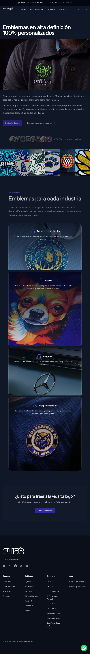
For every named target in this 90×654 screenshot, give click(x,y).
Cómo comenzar (36, 9)
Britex (49, 582)
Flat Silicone (29, 587)
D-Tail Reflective (53, 591)
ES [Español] (82, 9)
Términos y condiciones (78, 587)
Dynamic (28, 582)
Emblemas (22, 9)
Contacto (62, 9)
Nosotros (51, 9)
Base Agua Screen (54, 618)
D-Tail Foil (50, 587)
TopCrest (28, 601)
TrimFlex (28, 610)
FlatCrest (28, 591)
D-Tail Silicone (52, 604)
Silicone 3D (29, 606)
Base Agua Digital (53, 613)
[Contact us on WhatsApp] (84, 648)
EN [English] (86, 9)
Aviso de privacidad (76, 582)
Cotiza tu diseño (45, 512)
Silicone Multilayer (32, 596)
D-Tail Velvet (51, 609)
